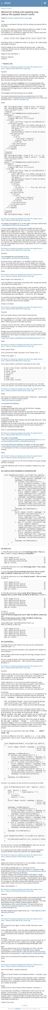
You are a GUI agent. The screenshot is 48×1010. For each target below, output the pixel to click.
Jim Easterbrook (16, 891)
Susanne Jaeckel (13, 18)
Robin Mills (15, 68)
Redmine (17, 1008)
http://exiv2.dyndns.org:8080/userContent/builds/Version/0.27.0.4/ (23, 338)
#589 (2, 448)
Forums (3, 8)
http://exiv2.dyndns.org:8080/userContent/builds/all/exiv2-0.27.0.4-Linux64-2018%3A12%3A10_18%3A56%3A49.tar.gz (23, 440)
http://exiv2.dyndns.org (21, 99)
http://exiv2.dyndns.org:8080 (11, 400)
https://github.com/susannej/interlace (29, 871)
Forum (9, 8)
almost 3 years (24, 18)
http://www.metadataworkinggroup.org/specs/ (17, 906)
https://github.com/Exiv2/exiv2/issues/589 (15, 225)
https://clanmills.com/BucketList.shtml (34, 953)
